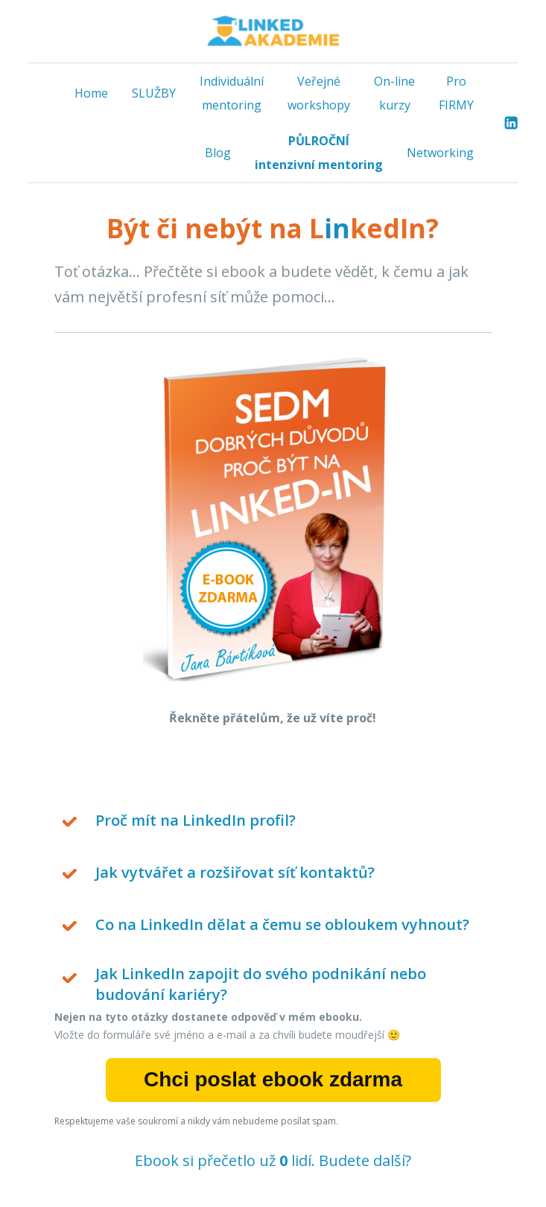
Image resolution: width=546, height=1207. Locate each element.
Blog (218, 152)
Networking (440, 152)
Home (91, 93)
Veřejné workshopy (319, 93)
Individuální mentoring (232, 93)
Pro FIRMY (456, 93)
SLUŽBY (154, 93)
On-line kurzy (394, 93)
